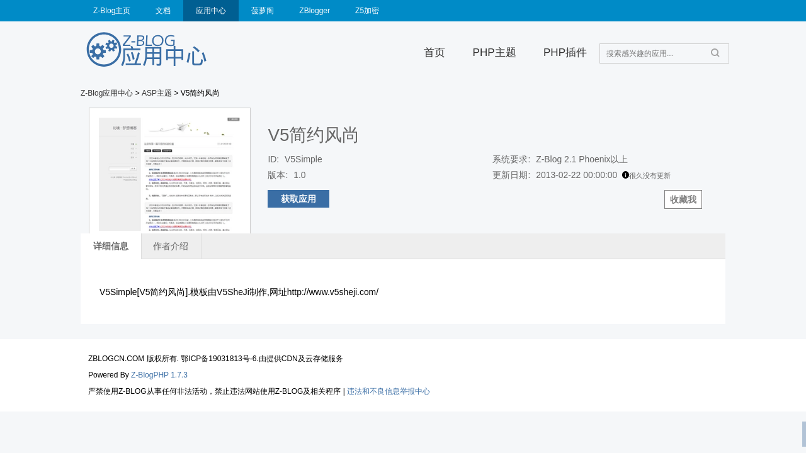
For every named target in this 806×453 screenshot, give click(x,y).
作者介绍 (170, 246)
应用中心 (211, 10)
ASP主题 (157, 93)
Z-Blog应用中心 (107, 93)
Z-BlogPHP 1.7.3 (159, 375)
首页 (434, 53)
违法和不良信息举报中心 (388, 391)
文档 (163, 10)
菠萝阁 (262, 10)
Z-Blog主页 (111, 10)
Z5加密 (367, 10)
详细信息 (110, 246)
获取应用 (298, 199)
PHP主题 (494, 53)
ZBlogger (314, 10)
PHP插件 (565, 53)
